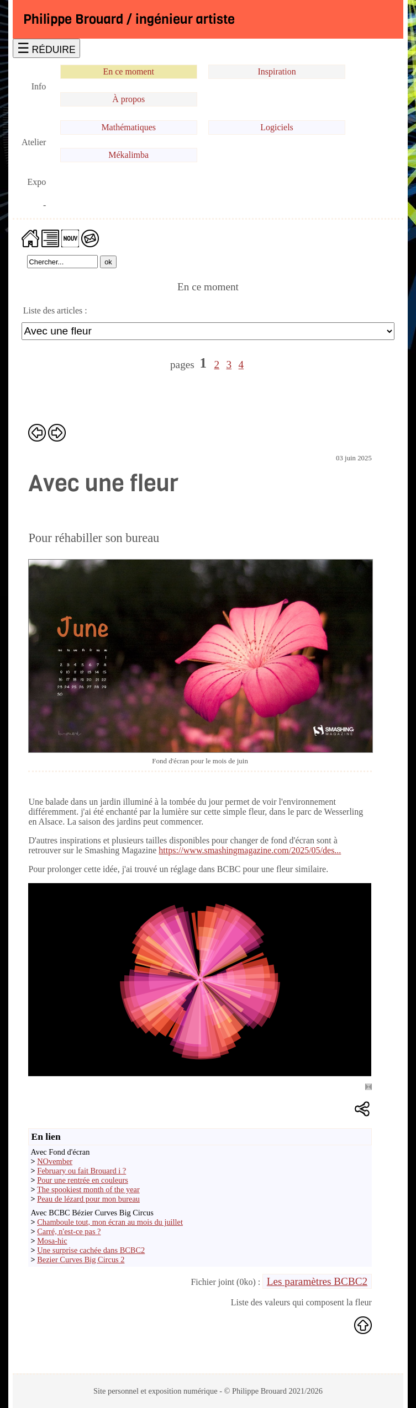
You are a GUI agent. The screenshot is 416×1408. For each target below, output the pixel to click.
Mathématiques (128, 127)
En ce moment (128, 71)
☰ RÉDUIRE (46, 48)
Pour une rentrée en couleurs (82, 1180)
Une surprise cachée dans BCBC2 (91, 1250)
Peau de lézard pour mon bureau (88, 1198)
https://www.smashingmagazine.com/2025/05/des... (250, 850)
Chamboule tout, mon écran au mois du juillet (110, 1222)
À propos (128, 99)
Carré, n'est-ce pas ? (69, 1231)
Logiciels (277, 127)
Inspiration (276, 71)
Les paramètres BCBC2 (317, 1281)
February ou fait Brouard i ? (81, 1170)
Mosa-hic (52, 1240)
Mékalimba (128, 155)
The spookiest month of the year (88, 1189)
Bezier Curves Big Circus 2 (80, 1259)
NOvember (54, 1161)
